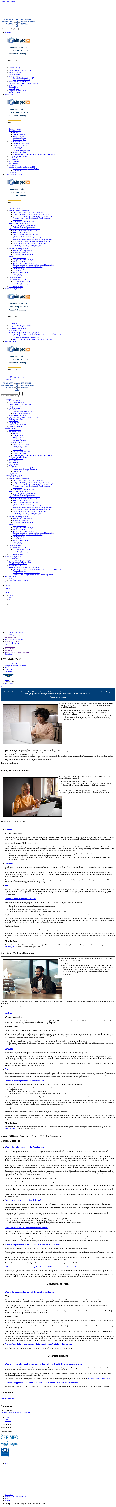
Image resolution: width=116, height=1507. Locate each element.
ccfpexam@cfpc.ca (11, 947)
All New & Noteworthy (20, 252)
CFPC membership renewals (14, 632)
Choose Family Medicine (21, 143)
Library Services (10, 645)
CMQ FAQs (17, 274)
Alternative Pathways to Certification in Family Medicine (31, 218)
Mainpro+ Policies (19, 261)
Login (7, 592)
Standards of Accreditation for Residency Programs (29, 238)
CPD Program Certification (17, 279)
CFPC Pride (17, 170)
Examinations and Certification (19, 211)
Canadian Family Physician (22, 151)
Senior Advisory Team (16, 85)
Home (7, 680)
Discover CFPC (18, 149)
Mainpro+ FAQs (18, 270)
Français (7, 589)
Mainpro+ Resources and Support (24, 259)
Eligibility (16, 132)
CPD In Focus (17, 283)
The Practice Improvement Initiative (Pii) (26, 338)
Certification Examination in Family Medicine (28, 212)
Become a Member (15, 129)
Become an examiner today (9, 1398)
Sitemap (7, 1500)
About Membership (15, 131)
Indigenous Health (15, 330)
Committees (13, 172)
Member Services (10, 94)
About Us (8, 32)
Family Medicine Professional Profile (25, 230)
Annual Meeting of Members (18, 81)
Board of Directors (15, 72)
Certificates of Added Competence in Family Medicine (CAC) (33, 216)
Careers (11, 595)
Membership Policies (20, 138)
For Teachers (13, 165)
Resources (8, 380)
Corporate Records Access (17, 91)
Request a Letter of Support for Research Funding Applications (33, 339)
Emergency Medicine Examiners (15, 666)
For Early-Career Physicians (18, 156)
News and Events (10, 341)
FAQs (7, 667)
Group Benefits (18, 147)
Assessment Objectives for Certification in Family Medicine (32, 240)
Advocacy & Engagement (13, 288)
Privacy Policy (9, 1495)
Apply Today (9, 669)
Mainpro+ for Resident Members (23, 263)
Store (10, 599)
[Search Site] (10, 29)
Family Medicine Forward (21, 80)
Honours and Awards (19, 152)
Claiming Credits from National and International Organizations (33, 265)
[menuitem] (60, 589)
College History (14, 87)
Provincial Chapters (15, 92)
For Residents (13, 163)
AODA (7, 1498)
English (7, 585)
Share (2, 687)
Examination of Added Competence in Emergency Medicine (32, 214)
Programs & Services (20, 145)
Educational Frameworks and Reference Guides (24, 229)
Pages (7, 1417)
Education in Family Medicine (18, 249)
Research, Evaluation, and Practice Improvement (24, 332)
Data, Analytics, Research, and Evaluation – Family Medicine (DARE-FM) (37, 334)
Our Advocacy (13, 323)
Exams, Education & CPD (13, 174)
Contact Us (8, 671)
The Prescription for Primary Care (20, 327)
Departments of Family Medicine (23, 254)
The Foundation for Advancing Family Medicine (24, 83)
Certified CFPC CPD (15, 276)
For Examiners (13, 160)
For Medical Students (16, 158)
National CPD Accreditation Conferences (26, 285)
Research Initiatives (19, 336)
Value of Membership (16, 141)
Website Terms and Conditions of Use (17, 1496)
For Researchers (14, 161)
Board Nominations (15, 74)
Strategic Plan (13, 76)
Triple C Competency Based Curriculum (26, 234)
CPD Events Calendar (16, 287)
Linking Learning (18, 269)
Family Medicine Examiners (14, 664)
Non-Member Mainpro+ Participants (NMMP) (28, 267)
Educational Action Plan (17, 209)
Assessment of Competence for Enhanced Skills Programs (31, 241)
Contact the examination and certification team (16, 1412)
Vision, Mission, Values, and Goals (20, 71)
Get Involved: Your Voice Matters (20, 325)
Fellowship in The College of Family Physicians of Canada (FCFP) (34, 154)
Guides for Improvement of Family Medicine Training (30, 247)
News (10, 376)
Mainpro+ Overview (19, 258)
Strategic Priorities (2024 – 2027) (23, 78)
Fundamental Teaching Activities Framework (27, 245)
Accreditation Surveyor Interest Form (25, 225)
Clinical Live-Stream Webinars (19, 378)
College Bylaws (14, 89)
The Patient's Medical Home (18, 329)
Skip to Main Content (8, 2)
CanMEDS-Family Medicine (22, 236)
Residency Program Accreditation (20, 223)
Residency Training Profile (21, 232)
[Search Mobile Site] (10, 395)
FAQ (10, 597)
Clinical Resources (15, 278)
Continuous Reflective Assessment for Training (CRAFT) (31, 243)
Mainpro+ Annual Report (21, 272)
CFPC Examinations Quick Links (23, 221)
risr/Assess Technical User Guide (99, 1378)
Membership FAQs (19, 136)
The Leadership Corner (16, 69)
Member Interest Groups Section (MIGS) (22, 167)
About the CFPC (14, 67)
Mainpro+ (12, 256)
